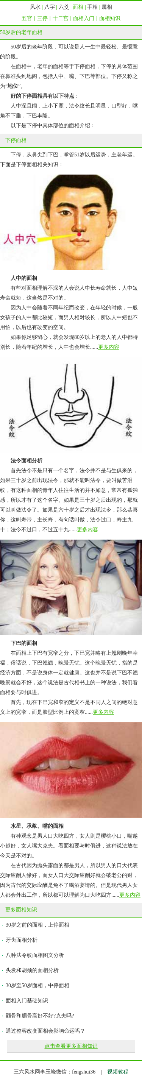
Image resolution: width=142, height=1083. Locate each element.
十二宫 (61, 18)
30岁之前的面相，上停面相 (37, 925)
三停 (42, 18)
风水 (35, 7)
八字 (49, 7)
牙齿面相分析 (21, 940)
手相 (92, 7)
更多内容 (108, 347)
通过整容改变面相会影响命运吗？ (45, 1031)
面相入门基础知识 (27, 1000)
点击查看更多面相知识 (71, 1046)
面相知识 (109, 18)
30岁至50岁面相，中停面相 (37, 985)
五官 (27, 18)
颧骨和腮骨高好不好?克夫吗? (40, 1016)
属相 (106, 7)
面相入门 (83, 18)
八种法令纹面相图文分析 (35, 955)
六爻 (64, 7)
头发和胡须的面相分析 (32, 970)
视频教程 (117, 1072)
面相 (78, 7)
